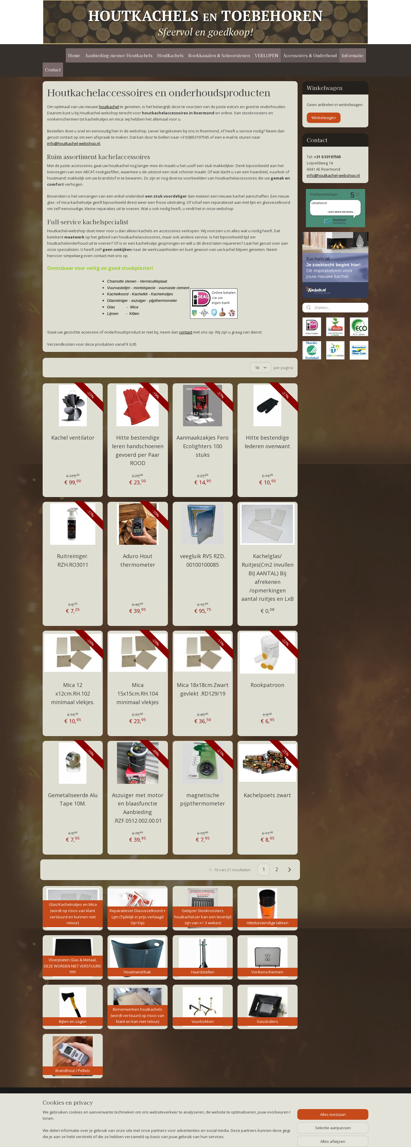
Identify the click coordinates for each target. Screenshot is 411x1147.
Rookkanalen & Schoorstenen (219, 55)
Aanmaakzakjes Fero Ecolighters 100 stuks (202, 446)
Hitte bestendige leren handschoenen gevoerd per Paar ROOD (137, 450)
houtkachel (109, 106)
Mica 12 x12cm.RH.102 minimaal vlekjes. (72, 693)
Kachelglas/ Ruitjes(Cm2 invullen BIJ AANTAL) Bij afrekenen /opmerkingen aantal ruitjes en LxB (267, 577)
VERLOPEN (266, 55)
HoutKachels (170, 55)
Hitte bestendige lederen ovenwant (267, 442)
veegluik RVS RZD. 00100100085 (202, 560)
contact (185, 332)
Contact (53, 70)
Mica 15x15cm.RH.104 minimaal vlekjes (137, 693)
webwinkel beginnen (224, 1136)
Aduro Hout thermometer (137, 560)
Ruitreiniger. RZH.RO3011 (73, 560)
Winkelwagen (324, 117)
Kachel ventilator (72, 437)
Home (74, 55)
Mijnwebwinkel (276, 1136)
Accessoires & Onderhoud (310, 55)
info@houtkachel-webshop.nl (73, 143)
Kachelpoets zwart (267, 795)
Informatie (353, 55)
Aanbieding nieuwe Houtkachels (118, 55)
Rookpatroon (267, 684)
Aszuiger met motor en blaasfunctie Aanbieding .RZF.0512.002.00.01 (137, 808)
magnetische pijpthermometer (202, 799)
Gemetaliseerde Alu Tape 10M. (73, 799)
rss (201, 1136)
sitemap (189, 1136)
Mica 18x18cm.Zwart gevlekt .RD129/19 (202, 689)
